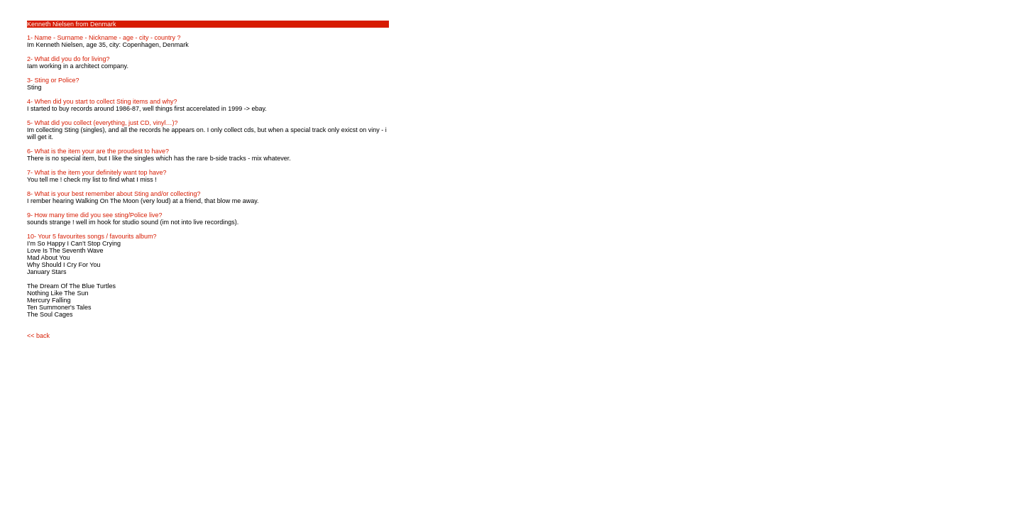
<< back (38, 335)
